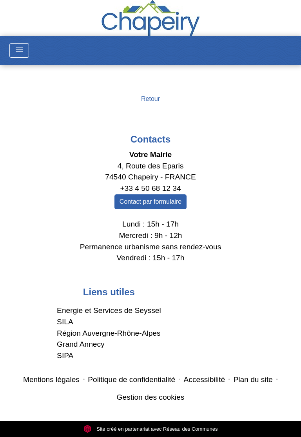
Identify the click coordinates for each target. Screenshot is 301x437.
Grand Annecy (81, 344)
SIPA (65, 355)
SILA (65, 322)
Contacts (151, 139)
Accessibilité (204, 379)
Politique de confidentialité (131, 379)
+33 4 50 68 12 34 (150, 188)
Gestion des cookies (151, 397)
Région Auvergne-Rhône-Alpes (109, 333)
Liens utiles (109, 292)
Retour (150, 98)
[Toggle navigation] (19, 50)
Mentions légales (51, 379)
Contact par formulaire (150, 201)
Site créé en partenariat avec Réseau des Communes (150, 429)
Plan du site (252, 379)
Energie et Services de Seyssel (109, 310)
